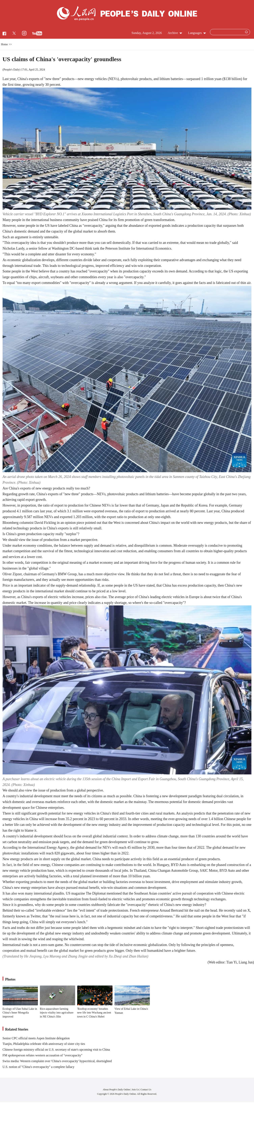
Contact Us (146, 1089)
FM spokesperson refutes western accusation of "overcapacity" (42, 1055)
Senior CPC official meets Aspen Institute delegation (36, 1038)
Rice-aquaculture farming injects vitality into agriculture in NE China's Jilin (56, 1012)
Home (4, 44)
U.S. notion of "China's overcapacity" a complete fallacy (38, 1067)
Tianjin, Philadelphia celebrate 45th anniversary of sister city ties (44, 1043)
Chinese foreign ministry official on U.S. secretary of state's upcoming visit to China (56, 1049)
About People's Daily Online (116, 1089)
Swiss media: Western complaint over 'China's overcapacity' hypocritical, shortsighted (57, 1061)
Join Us (136, 1089)
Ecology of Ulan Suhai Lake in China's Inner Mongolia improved (20, 1012)
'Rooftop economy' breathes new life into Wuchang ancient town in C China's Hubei (94, 1012)
